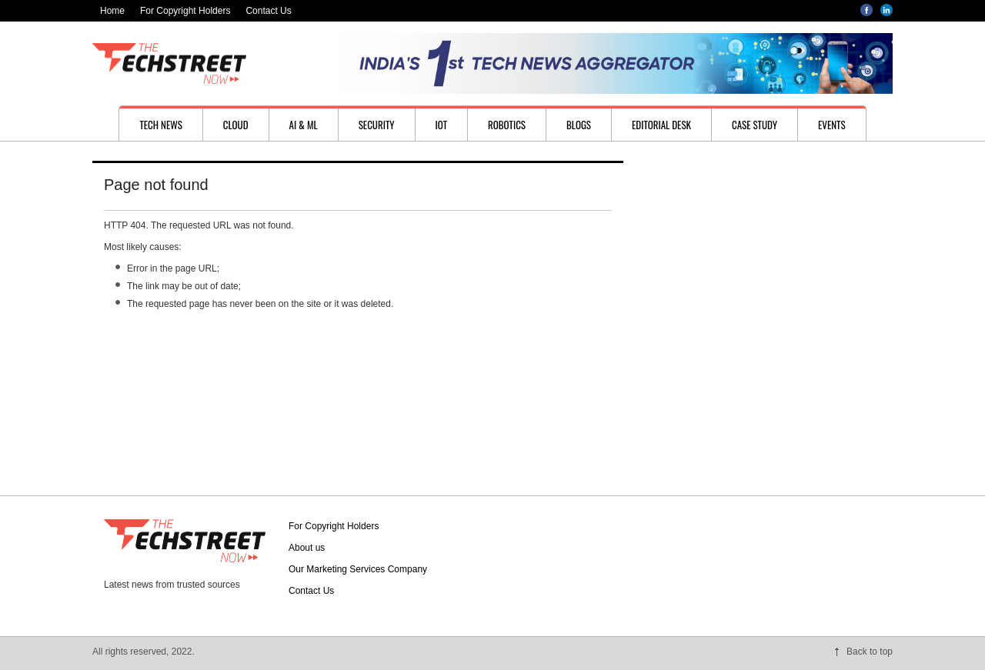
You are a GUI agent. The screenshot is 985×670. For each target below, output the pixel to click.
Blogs (578, 124)
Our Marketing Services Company (358, 569)
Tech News (160, 124)
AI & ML (303, 124)
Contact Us (268, 10)
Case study (754, 124)
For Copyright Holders (185, 10)
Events (832, 124)
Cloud (236, 124)
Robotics (507, 124)
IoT (442, 124)
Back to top (869, 651)
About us (307, 547)
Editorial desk (661, 124)
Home (112, 10)
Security (377, 124)
